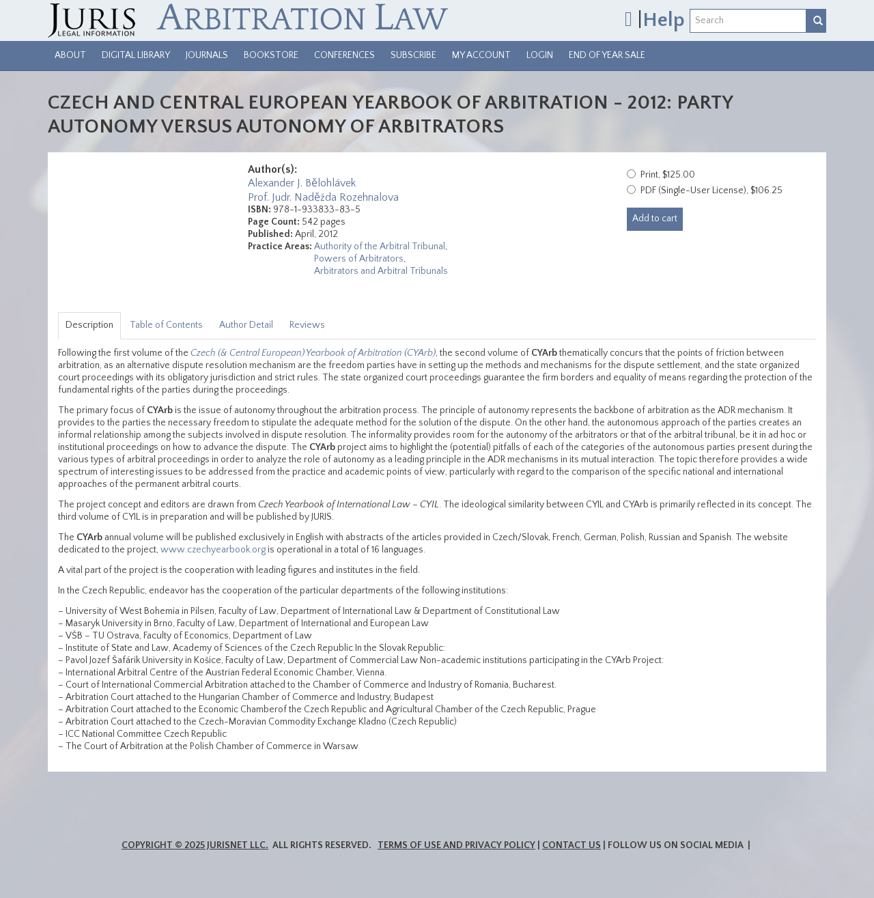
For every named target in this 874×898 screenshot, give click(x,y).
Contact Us (571, 845)
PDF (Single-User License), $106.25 (711, 190)
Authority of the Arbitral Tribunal (379, 246)
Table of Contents (166, 325)
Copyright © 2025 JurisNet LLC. (195, 845)
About (70, 55)
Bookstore (271, 55)
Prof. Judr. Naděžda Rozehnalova (323, 197)
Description (89, 325)
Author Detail (246, 325)
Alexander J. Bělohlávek (302, 183)
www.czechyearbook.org (213, 549)
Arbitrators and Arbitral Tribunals (381, 271)
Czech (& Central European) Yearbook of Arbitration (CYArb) (313, 353)
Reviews (307, 325)
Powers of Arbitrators (359, 258)
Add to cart (654, 218)
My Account (481, 55)
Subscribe (413, 55)
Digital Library (136, 55)
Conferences (344, 55)
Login (539, 55)
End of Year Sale (607, 55)
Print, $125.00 (667, 174)
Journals (207, 55)
